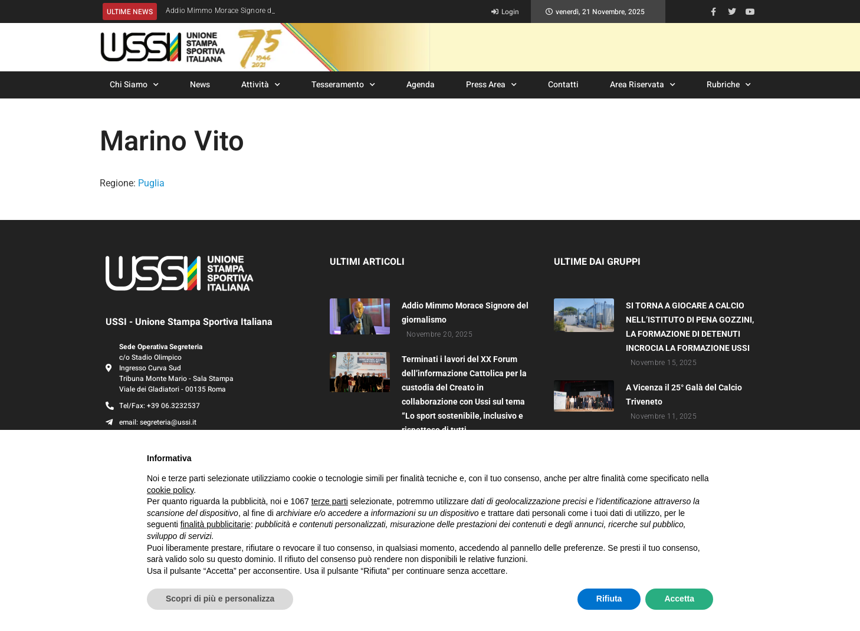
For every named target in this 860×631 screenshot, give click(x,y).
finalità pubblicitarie (215, 524)
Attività (260, 85)
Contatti (563, 84)
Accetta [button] (679, 598)
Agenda (420, 84)
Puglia (151, 183)
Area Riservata (642, 85)
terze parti (329, 501)
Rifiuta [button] (609, 598)
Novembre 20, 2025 (439, 334)
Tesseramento (343, 85)
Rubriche (729, 85)
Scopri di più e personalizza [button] (220, 598)
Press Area (491, 85)
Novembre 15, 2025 (664, 363)
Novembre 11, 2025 (664, 416)
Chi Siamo (134, 85)
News (200, 84)
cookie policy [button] (170, 490)
